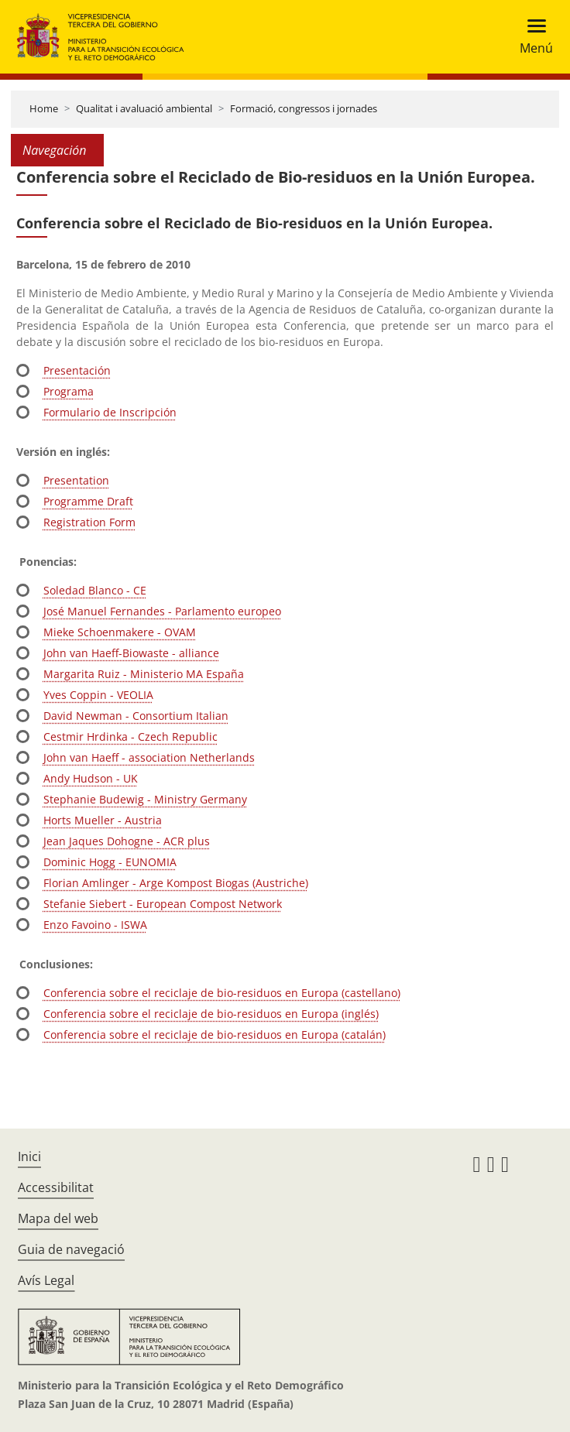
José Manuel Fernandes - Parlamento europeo (162, 611)
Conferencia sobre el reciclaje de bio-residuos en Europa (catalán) (214, 1034)
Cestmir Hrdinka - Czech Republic (130, 736)
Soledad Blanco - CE (94, 590)
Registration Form (89, 522)
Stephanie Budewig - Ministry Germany (145, 799)
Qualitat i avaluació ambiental (144, 108)
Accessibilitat (56, 1187)
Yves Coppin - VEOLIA (98, 694)
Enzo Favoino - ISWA (95, 924)
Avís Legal (46, 1280)
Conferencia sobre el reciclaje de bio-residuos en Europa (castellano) (221, 992)
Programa (68, 391)
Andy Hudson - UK (90, 778)
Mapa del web (58, 1218)
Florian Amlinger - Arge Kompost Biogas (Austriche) (175, 882)
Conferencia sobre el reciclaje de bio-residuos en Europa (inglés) (211, 1013)
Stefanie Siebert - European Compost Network (162, 903)
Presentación (77, 370)
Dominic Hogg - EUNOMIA (110, 862)
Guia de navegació (71, 1249)
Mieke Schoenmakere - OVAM (119, 632)
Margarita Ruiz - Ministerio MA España (143, 673)
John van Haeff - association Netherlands (149, 757)
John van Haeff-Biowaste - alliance (131, 653)
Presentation (76, 480)
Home (43, 108)
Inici (29, 1156)
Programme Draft (88, 501)
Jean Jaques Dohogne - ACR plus (126, 841)
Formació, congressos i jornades (303, 108)
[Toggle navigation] (532, 37)
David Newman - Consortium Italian (135, 715)
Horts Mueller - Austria (102, 820)
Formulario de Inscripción (110, 412)
